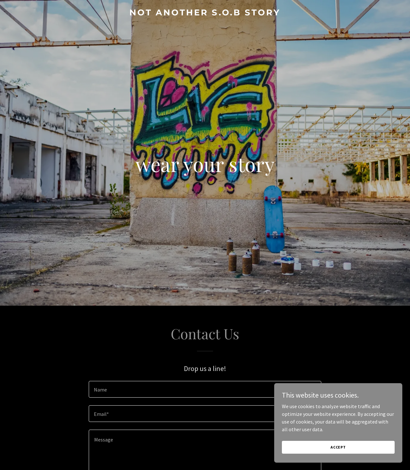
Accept (338, 447)
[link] (205, 13)
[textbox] (205, 389)
